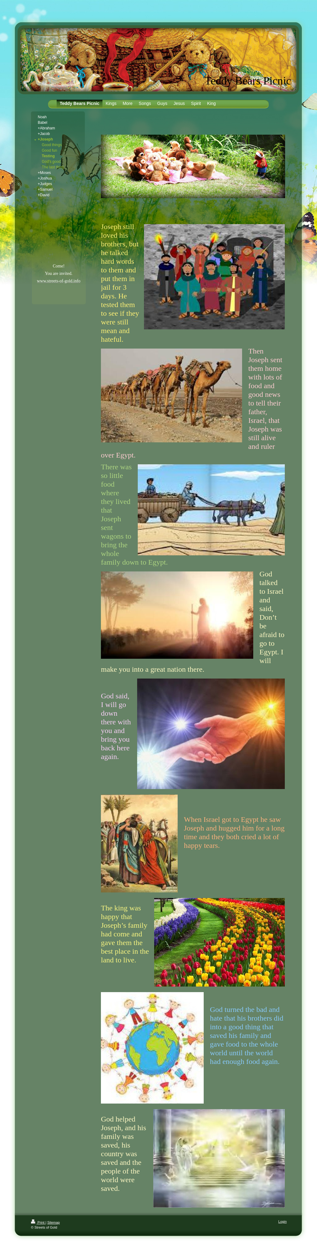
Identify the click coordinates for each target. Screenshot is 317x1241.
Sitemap (53, 1222)
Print (38, 1222)
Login (282, 1221)
